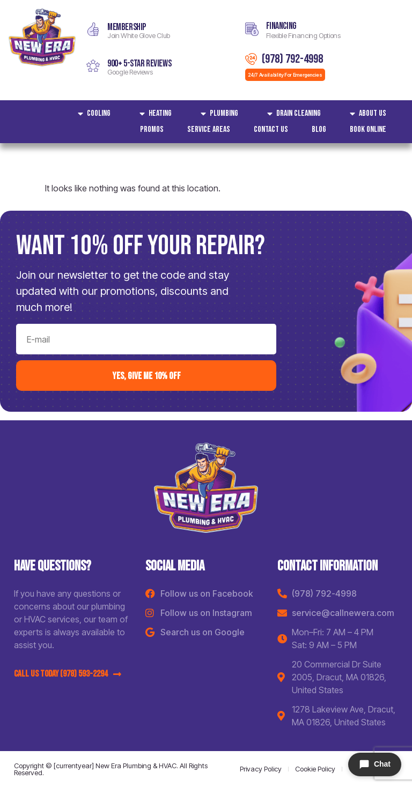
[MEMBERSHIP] (93, 29)
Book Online (368, 129)
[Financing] (252, 29)
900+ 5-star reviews (139, 63)
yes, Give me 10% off (146, 375)
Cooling (91, 114)
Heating (153, 114)
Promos (152, 129)
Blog (319, 129)
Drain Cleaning (291, 114)
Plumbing (216, 114)
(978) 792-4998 (292, 58)
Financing (281, 26)
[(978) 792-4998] (251, 59)
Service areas (208, 129)
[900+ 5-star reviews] (93, 65)
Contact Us (271, 129)
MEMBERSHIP (126, 27)
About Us (365, 114)
